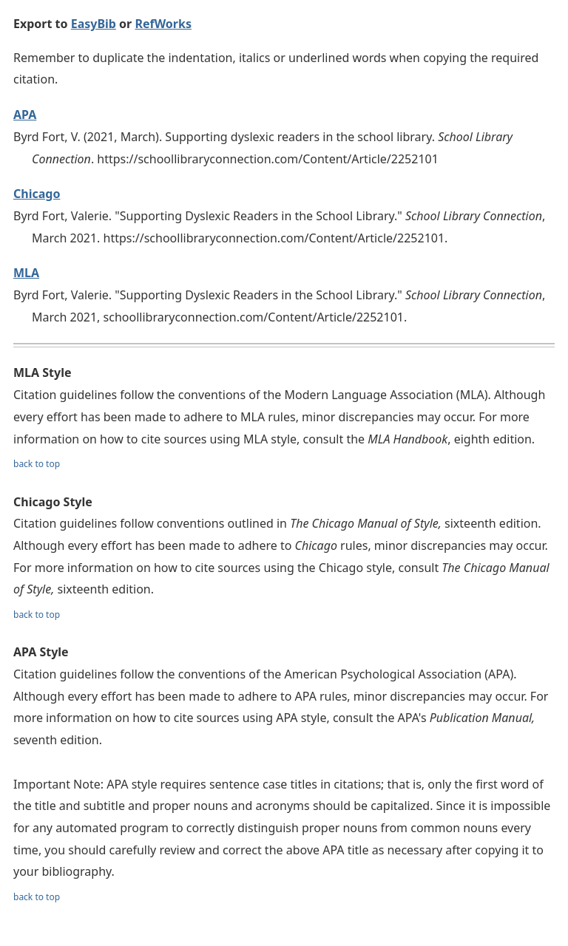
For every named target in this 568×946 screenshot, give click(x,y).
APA (24, 114)
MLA (26, 273)
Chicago (36, 194)
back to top (36, 463)
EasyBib (93, 24)
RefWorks (163, 24)
